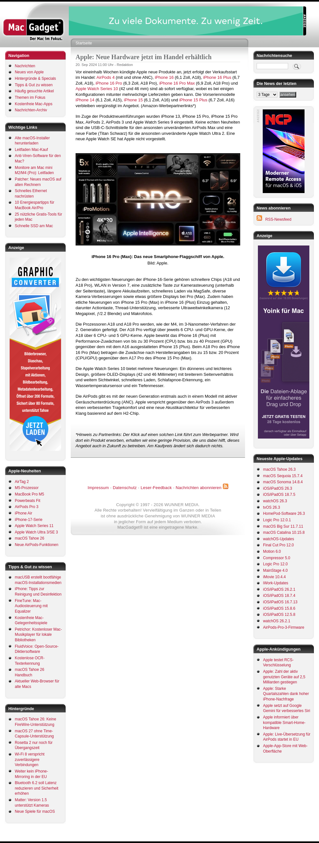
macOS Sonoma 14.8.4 (283, 482)
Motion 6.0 (272, 551)
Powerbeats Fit (27, 500)
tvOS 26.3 (271, 507)
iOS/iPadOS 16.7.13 (280, 602)
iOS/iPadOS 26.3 (277, 488)
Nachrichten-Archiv (31, 110)
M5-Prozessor (27, 488)
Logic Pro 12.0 (275, 564)
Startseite (84, 43)
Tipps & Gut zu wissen (34, 85)
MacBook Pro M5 (29, 494)
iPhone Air (23, 513)
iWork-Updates (275, 583)
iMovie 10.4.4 (274, 577)
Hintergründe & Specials (35, 78)
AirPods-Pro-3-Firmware (283, 627)
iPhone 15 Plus (193, 99)
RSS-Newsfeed (278, 219)
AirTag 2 (22, 481)
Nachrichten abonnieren (198, 487)
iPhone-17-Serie (28, 519)
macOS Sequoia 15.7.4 (283, 476)
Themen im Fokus (30, 97)
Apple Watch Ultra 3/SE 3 (36, 532)
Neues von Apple (29, 72)
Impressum (98, 487)
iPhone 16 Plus (217, 77)
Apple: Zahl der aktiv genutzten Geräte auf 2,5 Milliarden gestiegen (284, 676)
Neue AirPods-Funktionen (36, 544)
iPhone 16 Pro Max (177, 83)
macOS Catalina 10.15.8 (284, 532)
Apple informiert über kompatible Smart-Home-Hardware (284, 722)
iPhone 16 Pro (109, 83)
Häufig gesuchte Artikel (34, 91)
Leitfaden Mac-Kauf (31, 149)
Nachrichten (25, 66)
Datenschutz (125, 487)
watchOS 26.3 (275, 501)
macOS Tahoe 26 (29, 538)
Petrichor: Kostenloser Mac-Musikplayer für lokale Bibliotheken (38, 634)
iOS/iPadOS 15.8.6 (279, 608)
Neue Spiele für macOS (35, 811)
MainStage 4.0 (275, 570)
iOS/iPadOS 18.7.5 (279, 494)
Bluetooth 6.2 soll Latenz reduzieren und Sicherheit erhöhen (36, 788)
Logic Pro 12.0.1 (277, 520)
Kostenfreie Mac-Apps (33, 104)
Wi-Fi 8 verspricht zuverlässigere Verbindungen (29, 759)
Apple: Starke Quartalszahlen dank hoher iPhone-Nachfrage (286, 693)
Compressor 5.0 (276, 558)
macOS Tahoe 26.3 (279, 469)
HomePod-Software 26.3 (284, 513)
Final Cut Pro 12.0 (278, 545)
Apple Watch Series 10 (97, 88)
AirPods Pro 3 (26, 507)
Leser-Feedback (156, 487)
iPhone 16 (164, 77)
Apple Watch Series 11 (34, 525)
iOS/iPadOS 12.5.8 (279, 614)
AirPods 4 (105, 77)
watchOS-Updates (278, 539)
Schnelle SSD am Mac (34, 226)
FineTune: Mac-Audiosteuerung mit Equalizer (31, 606)
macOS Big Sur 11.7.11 (283, 526)
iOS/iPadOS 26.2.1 (279, 589)
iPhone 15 (133, 99)
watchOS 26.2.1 (276, 621)
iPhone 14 (85, 99)
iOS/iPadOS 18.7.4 (279, 595)
